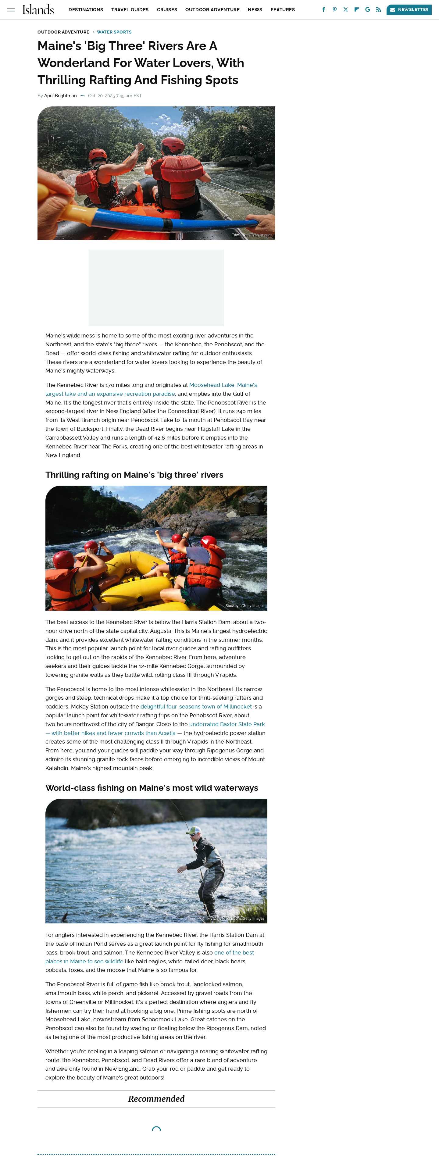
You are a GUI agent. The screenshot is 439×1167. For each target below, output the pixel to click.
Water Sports (114, 32)
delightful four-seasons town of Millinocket (196, 706)
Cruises (167, 9)
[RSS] (379, 10)
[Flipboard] (357, 10)
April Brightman (60, 95)
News (255, 9)
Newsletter (409, 9)
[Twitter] (346, 10)
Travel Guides (130, 9)
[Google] (368, 10)
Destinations (86, 9)
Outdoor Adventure (212, 9)
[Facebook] (324, 10)
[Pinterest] (335, 10)
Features (283, 9)
